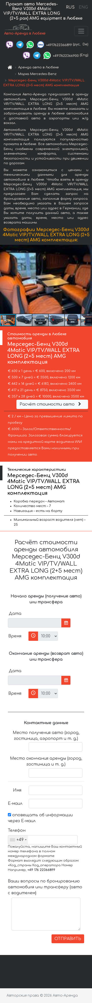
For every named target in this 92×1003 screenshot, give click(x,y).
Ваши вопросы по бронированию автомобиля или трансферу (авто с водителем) (45, 887)
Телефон (16, 830)
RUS (70, 7)
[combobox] (18, 839)
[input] (35, 623)
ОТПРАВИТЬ (67, 939)
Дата (15, 613)
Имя (17, 790)
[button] (88, 279)
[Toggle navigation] (81, 31)
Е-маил (15, 803)
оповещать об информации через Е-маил (40, 818)
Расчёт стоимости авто (51, 404)
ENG (83, 7)
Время (14, 636)
